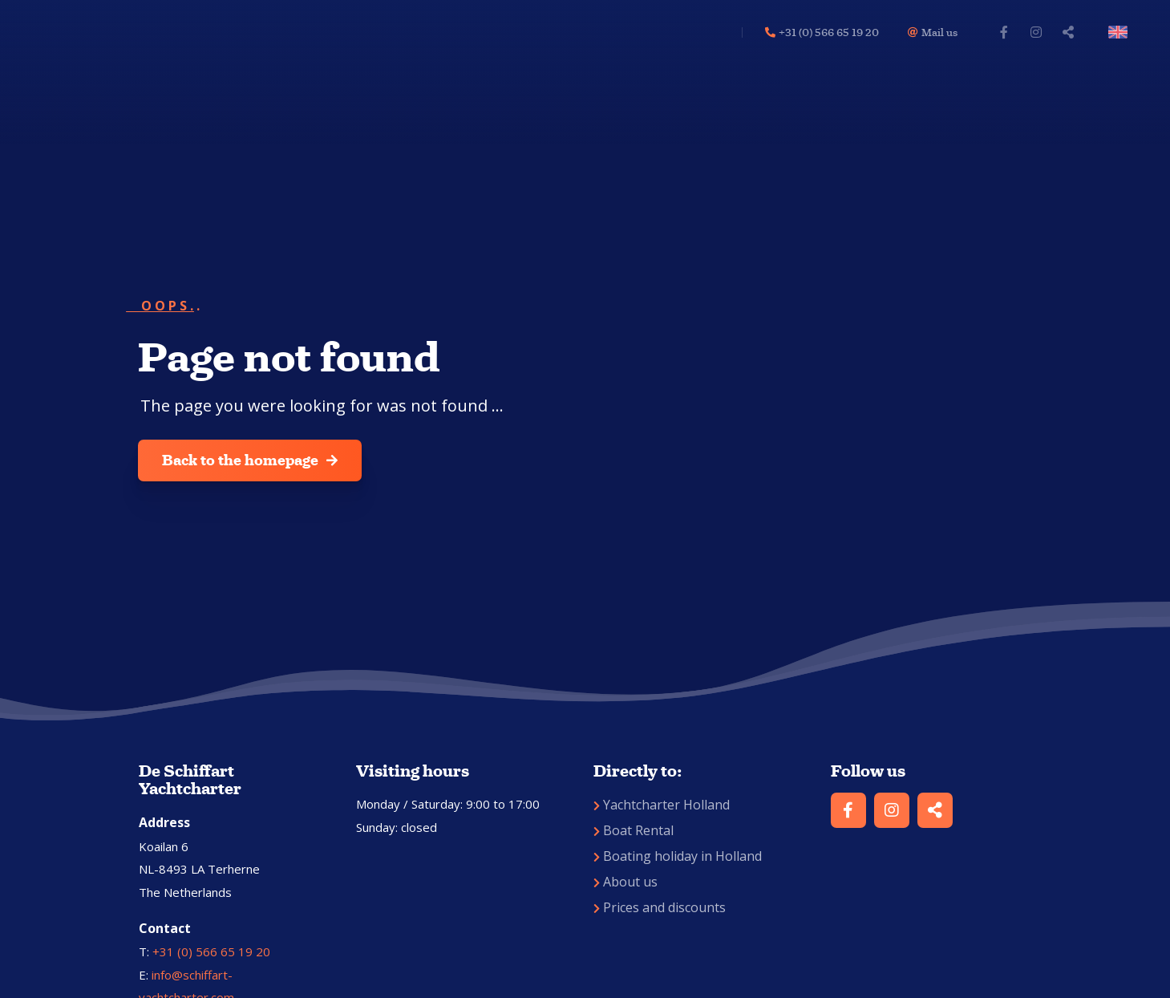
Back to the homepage (250, 460)
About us (625, 881)
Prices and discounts (659, 907)
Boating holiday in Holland (677, 856)
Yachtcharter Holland (661, 804)
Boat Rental (633, 830)
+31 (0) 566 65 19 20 (211, 951)
